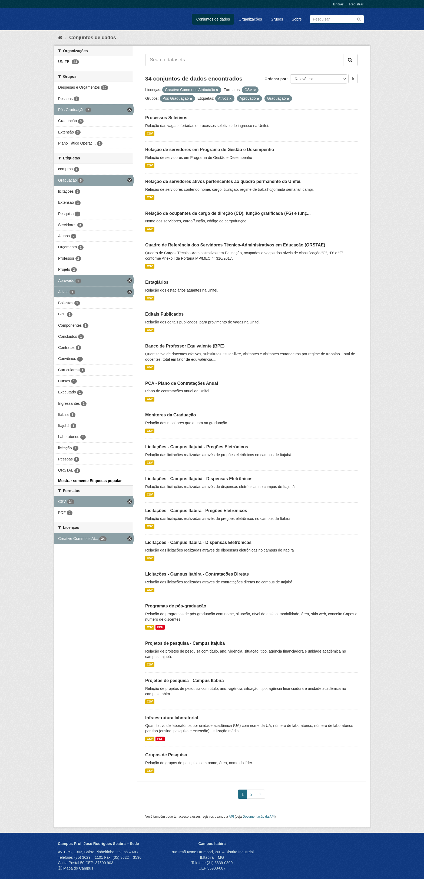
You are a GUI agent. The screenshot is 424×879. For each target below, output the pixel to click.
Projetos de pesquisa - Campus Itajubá (185, 643)
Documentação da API (258, 816)
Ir (353, 78)
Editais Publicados (164, 314)
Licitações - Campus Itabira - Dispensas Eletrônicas (198, 542)
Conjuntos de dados (213, 19)
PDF (160, 627)
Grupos (277, 19)
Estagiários (156, 282)
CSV (150, 133)
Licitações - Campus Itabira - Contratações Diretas (197, 574)
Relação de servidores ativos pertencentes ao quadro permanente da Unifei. (223, 181)
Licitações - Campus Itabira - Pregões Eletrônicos (196, 510)
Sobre (297, 19)
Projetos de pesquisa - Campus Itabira (184, 680)
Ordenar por (275, 79)
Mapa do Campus (78, 868)
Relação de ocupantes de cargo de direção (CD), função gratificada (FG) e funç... (228, 213)
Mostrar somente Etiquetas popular (90, 481)
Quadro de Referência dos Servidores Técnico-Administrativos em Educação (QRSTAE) (235, 245)
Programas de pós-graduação (175, 606)
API (231, 816)
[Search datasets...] (244, 60)
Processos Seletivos (166, 117)
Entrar (338, 4)
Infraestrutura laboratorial (171, 718)
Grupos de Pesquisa (166, 755)
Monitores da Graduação (170, 415)
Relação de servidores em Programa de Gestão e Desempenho (209, 149)
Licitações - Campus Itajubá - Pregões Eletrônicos (196, 446)
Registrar (356, 4)
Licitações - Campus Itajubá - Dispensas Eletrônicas (199, 478)
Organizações (250, 19)
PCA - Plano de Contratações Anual (181, 383)
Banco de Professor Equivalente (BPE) (184, 346)
